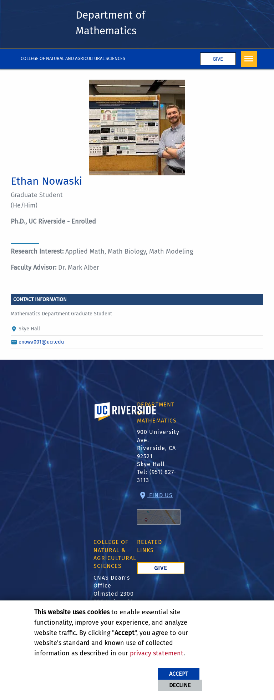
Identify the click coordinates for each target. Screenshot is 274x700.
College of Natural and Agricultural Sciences (73, 58)
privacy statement (156, 653)
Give (218, 59)
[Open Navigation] (249, 59)
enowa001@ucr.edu (41, 342)
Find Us (159, 508)
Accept (178, 673)
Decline (180, 685)
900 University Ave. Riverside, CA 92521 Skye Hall (158, 448)
